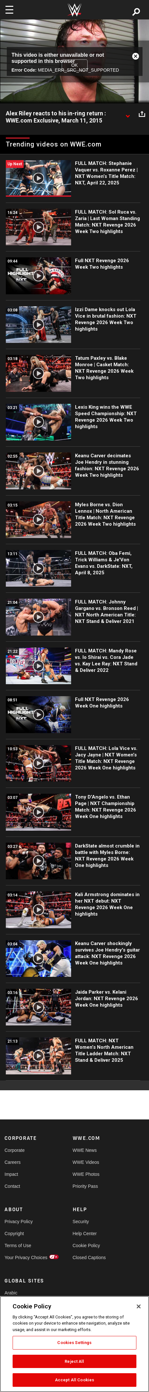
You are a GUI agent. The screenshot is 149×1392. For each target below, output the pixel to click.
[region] (74, 1344)
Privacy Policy (19, 1221)
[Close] (139, 1306)
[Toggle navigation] (9, 10)
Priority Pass (85, 1186)
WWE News (85, 1150)
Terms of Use (18, 1245)
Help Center (85, 1233)
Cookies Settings (74, 1342)
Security (81, 1221)
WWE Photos (86, 1174)
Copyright (14, 1233)
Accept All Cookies (74, 1379)
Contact (12, 1186)
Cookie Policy (86, 1245)
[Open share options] (142, 114)
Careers (13, 1162)
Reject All (74, 1361)
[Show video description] (128, 114)
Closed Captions (89, 1257)
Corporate (15, 1150)
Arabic (11, 1292)
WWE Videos (86, 1162)
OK (74, 65)
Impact (11, 1174)
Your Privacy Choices (21, 1257)
